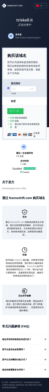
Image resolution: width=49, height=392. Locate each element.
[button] (40, 5)
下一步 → (15, 110)
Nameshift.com (16, 382)
